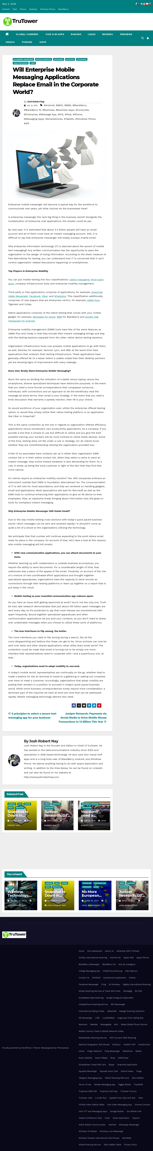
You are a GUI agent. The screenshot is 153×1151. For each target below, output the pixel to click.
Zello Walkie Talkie (112, 1145)
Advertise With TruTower (128, 951)
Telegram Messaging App (90, 1078)
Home (81, 951)
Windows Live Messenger (111, 1131)
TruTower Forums (128, 1091)
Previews (125, 34)
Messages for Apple (44, 316)
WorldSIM (87, 887)
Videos (10, 42)
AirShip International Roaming (93, 957)
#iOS (60, 114)
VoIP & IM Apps (54, 34)
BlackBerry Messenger (23, 59)
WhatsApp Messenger (129, 1125)
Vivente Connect (142, 1104)
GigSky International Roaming (137, 984)
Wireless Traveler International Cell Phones (99, 1138)
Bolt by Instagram (127, 964)
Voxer (107, 1118)
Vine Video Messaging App (119, 1104)
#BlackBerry (79, 105)
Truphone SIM (99, 883)
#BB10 (59, 105)
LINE (97, 1018)
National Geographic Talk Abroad (94, 1044)
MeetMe (94, 1024)
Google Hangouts (43, 59)
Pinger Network (94, 1051)
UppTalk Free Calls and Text (122, 1098)
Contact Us (84, 978)
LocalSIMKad (108, 1018)
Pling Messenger (112, 1051)
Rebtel (138, 1051)
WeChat (112, 1125)
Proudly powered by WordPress (17, 1048)
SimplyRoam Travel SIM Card (92, 1064)
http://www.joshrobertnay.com (41, 777)
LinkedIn (97, 768)
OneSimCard (144, 1044)
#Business (48, 109)
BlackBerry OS (109, 964)
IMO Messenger (118, 1004)
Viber (32, 63)
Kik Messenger (85, 1018)
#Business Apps (65, 109)
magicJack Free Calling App (130, 1018)
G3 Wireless (114, 984)
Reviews (107, 34)
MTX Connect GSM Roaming (123, 1038)
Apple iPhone (142, 957)
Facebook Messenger (88, 984)
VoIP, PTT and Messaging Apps (93, 1111)
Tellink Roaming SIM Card (117, 1078)
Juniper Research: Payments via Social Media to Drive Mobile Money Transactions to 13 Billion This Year (82, 717)
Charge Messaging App (89, 971)
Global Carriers (26, 34)
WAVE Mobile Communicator (92, 1125)
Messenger (58, 59)
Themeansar (63, 1048)
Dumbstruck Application (114, 978)
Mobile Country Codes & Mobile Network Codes (101, 1031)
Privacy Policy (130, 1145)
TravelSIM (87, 883)
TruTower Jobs (85, 1098)
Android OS (115, 957)
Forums (26, 42)
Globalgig (127, 991)
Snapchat (70, 59)
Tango (139, 1071)
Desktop (33, 9)
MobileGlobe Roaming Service (93, 1038)
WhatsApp (60, 296)
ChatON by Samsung (112, 971)
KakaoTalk (111, 1011)
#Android (49, 105)
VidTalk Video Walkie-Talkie (91, 1104)
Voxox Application (121, 1118)
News (10, 807)
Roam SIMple (101, 1058)
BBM (59, 316)
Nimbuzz (116, 1044)
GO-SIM (138, 991)
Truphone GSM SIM (88, 1091)
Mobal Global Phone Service (134, 1024)
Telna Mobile (137, 1078)
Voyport (135, 1118)
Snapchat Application (127, 1064)
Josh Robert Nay (35, 101)
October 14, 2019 (57, 901)
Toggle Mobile (124, 1084)
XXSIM (96, 887)
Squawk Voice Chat (109, 1071)
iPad (15, 9)
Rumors (76, 34)
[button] (142, 38)
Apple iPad (128, 957)
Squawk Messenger (88, 1071)
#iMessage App (47, 114)
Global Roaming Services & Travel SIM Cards (99, 991)
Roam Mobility (85, 1058)
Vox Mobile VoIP (134, 1111)
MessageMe (106, 1024)
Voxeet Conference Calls (90, 1118)
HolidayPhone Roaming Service (93, 1004)
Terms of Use (85, 1084)
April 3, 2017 (129, 901)
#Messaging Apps (34, 118)
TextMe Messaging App (104, 1084)
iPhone (23, 9)
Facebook (34, 296)
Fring (103, 984)
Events (132, 978)
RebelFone (128, 1051)
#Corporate (82, 109)
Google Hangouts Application (120, 998)
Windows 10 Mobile (88, 1131)
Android (6, 9)
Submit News (127, 1071)
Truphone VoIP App (109, 1091)
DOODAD (96, 978)
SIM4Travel (123, 1058)
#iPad (68, 114)
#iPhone (77, 114)
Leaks (92, 34)
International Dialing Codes (91, 1011)
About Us (109, 951)
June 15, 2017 (92, 901)
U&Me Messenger (21, 63)
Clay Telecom (131, 971)
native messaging (79, 279)
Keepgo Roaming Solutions (131, 1011)
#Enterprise (31, 114)
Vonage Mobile (117, 1111)
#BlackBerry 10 (32, 109)
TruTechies (81, 59)
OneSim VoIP (129, 1044)
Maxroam (83, 1024)
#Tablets (69, 118)
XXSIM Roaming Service (90, 1145)
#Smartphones (54, 118)
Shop (42, 42)
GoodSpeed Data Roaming (91, 998)
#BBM (67, 105)
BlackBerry (63, 9)
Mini (116, 1024)
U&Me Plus (92, 300)
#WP (26, 123)
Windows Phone (47, 9)
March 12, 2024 (18, 901)
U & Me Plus (101, 1098)
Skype (111, 1064)
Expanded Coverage (90, 804)
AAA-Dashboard (94, 951)
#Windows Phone (85, 118)
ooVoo (81, 1051)
